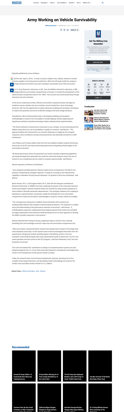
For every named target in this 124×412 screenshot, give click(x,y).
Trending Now (89, 107)
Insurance (36, 2)
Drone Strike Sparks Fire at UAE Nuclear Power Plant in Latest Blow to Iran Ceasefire (102, 127)
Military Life (87, 2)
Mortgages (44, 2)
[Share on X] (64, 29)
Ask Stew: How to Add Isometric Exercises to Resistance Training (100, 112)
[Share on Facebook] (61, 29)
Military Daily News (50, 25)
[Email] (67, 29)
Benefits (72, 2)
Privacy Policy (95, 69)
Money (52, 2)
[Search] (101, 2)
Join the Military (62, 2)
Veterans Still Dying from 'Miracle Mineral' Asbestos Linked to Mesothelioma (102, 119)
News (79, 2)
